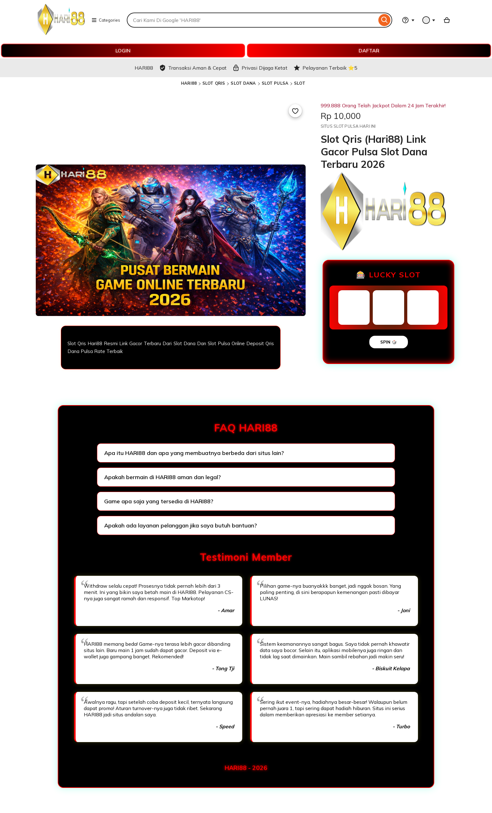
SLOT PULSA (275, 83)
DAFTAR (369, 50)
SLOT (299, 83)
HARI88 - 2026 (246, 768)
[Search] (384, 20)
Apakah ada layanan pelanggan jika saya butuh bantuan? (180, 525)
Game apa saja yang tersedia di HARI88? (158, 501)
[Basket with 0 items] (446, 20)
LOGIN (123, 50)
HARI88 (189, 83)
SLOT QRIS (213, 83)
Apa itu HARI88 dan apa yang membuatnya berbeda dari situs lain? (194, 453)
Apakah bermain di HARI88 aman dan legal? (162, 477)
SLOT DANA (243, 83)
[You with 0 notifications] (429, 20)
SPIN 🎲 (388, 342)
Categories (105, 20)
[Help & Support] (408, 20)
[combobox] (252, 20)
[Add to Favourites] (295, 110)
